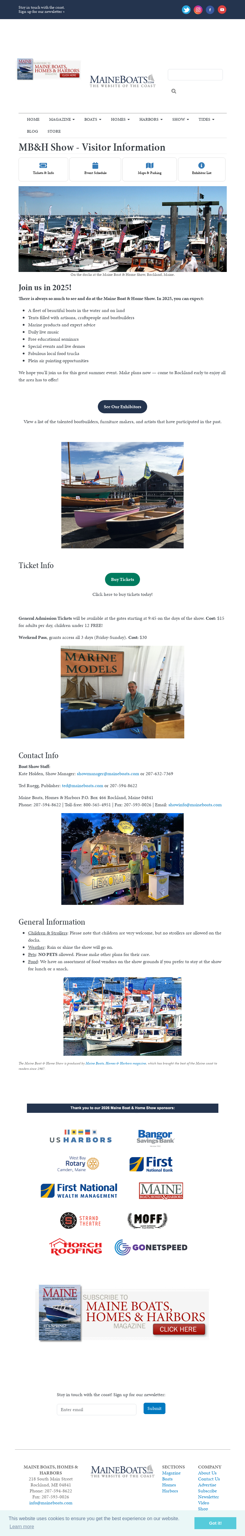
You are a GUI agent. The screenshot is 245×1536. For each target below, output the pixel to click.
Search (174, 91)
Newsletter (208, 1496)
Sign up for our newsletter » (42, 11)
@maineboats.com (85, 785)
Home (33, 119)
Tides (204, 119)
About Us (207, 1472)
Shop (203, 1508)
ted (65, 785)
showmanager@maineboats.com (108, 773)
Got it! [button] (215, 1523)
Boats (90, 119)
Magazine (60, 119)
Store (54, 131)
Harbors (149, 119)
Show (178, 119)
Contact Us (209, 1478)
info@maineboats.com (50, 1502)
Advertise (207, 1484)
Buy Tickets (122, 579)
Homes (118, 119)
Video (203, 1502)
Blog (32, 131)
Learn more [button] (22, 1526)
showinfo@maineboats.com (195, 804)
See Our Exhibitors (122, 406)
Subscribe (207, 1490)
